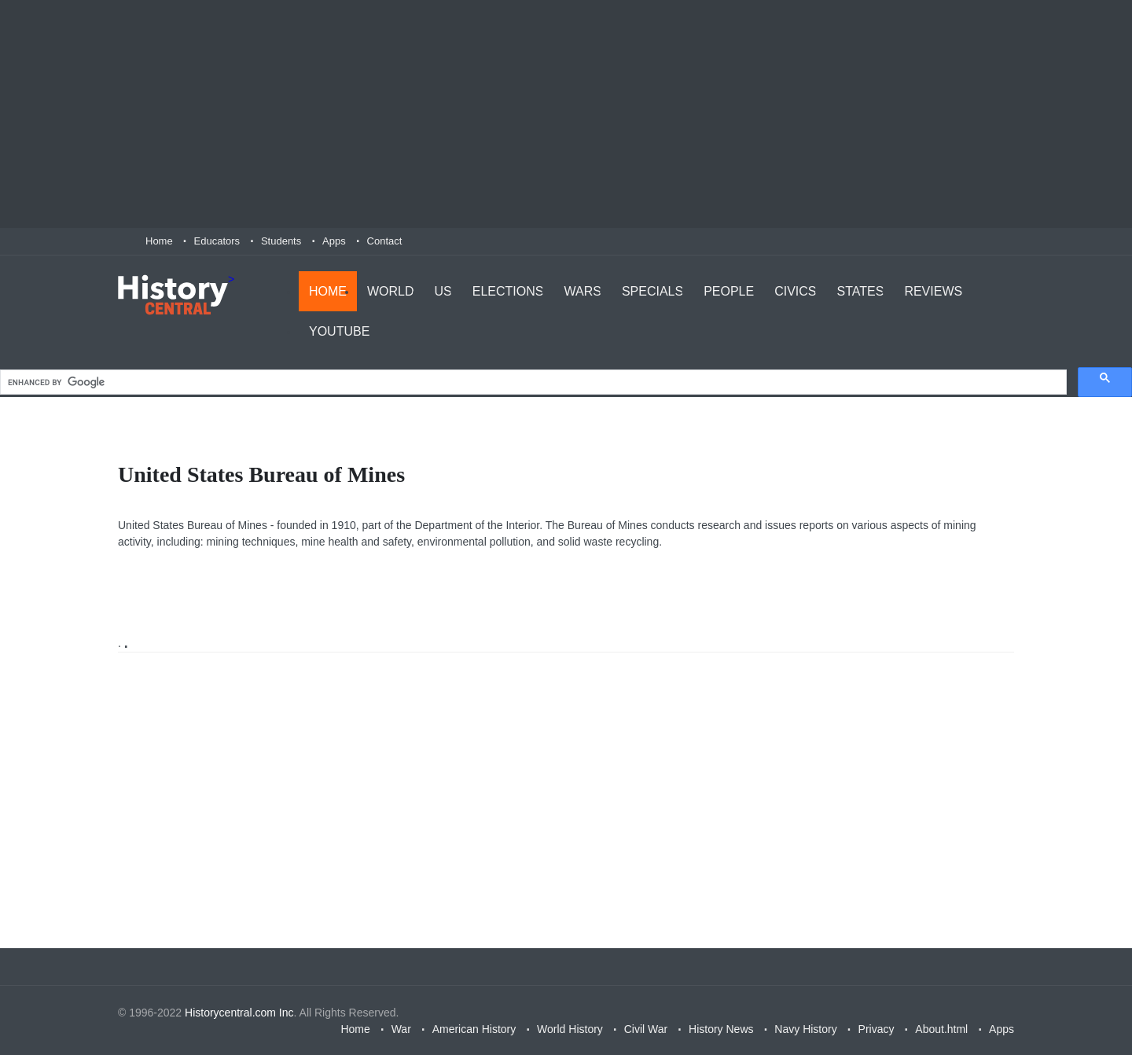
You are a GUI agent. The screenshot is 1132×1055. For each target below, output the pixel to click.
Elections (508, 291)
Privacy (876, 1029)
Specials (652, 291)
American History (474, 1029)
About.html (941, 1029)
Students (281, 241)
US (443, 291)
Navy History (805, 1029)
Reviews (933, 291)
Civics (795, 291)
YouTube (339, 331)
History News (721, 1029)
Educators (217, 241)
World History (570, 1029)
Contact (384, 241)
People (729, 291)
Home (159, 241)
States (860, 291)
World (390, 291)
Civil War (645, 1029)
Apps (334, 241)
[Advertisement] (566, 114)
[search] (532, 382)
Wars (582, 291)
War (401, 1029)
